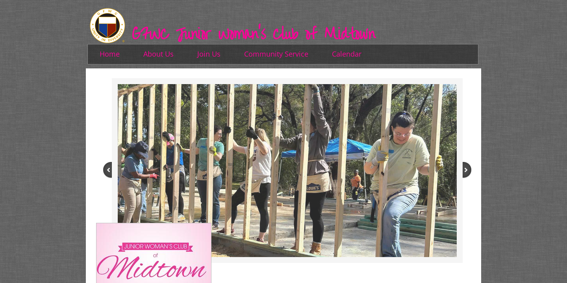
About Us (158, 54)
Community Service (276, 54)
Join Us (208, 54)
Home (110, 54)
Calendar (346, 54)
